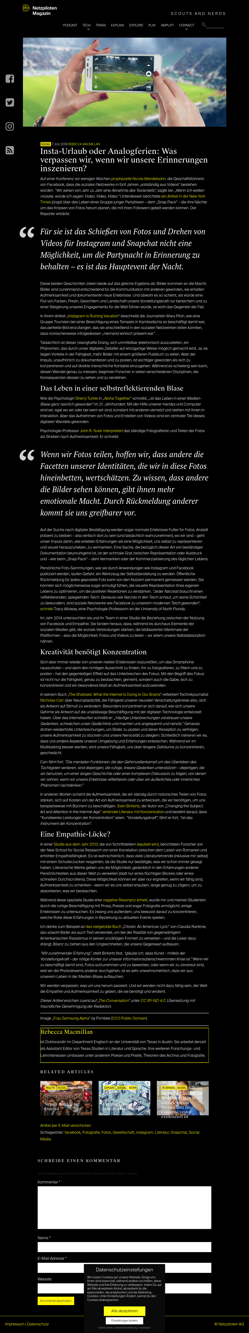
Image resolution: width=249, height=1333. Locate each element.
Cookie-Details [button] (105, 1328)
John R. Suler (91, 431)
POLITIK (50, 1088)
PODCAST (70, 25)
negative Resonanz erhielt (125, 900)
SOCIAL (45, 144)
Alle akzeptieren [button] (124, 1311)
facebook (73, 1133)
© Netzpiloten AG (229, 1324)
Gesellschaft (123, 1133)
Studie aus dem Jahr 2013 (76, 844)
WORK (133, 1088)
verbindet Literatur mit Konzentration (133, 812)
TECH (86, 25)
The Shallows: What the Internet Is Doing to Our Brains (114, 695)
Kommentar (49, 1182)
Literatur (162, 1133)
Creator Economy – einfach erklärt (121, 1107)
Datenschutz (38, 1324)
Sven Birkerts (128, 806)
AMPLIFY (167, 25)
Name (44, 1238)
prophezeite (121, 179)
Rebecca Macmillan (84, 144)
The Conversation (113, 1001)
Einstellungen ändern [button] (124, 1320)
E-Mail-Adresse (52, 1259)
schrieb (46, 609)
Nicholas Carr (52, 700)
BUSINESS (168, 1088)
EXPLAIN (117, 25)
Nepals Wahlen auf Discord (62, 1107)
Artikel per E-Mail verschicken (65, 1126)
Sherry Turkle (87, 399)
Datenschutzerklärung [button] (126, 1328)
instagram (144, 1133)
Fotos (106, 1133)
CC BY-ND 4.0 (152, 1001)
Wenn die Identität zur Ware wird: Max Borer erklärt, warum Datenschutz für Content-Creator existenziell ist (182, 1105)
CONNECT (186, 25)
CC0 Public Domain (129, 1018)
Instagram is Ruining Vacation (93, 316)
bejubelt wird (147, 844)
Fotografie (91, 1133)
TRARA (101, 25)
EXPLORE (136, 25)
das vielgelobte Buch (103, 927)
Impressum (14, 1324)
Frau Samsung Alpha (71, 1018)
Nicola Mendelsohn (149, 179)
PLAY (152, 25)
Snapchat (179, 1133)
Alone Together (117, 399)
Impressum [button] (145, 1328)
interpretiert (113, 431)
